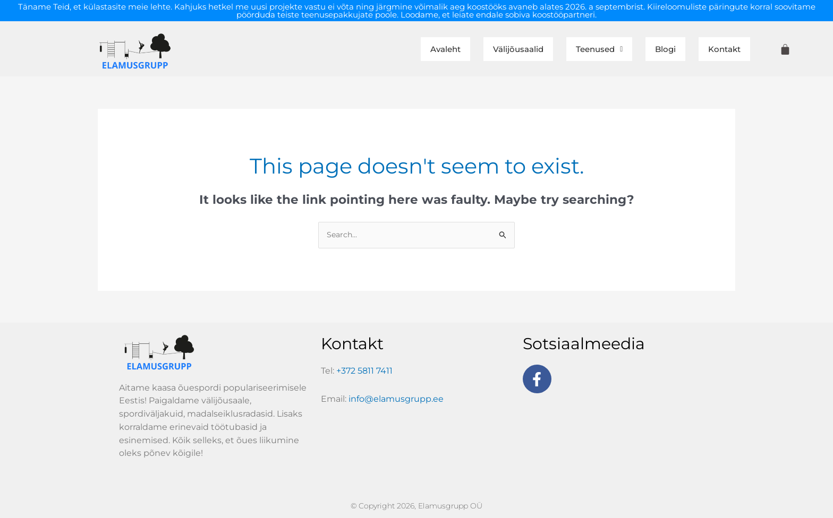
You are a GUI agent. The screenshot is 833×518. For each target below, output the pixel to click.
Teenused (571, 49)
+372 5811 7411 (364, 372)
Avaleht (384, 49)
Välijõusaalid (472, 49)
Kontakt (718, 49)
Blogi (649, 49)
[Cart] (785, 49)
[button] (570, 49)
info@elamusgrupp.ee (396, 400)
